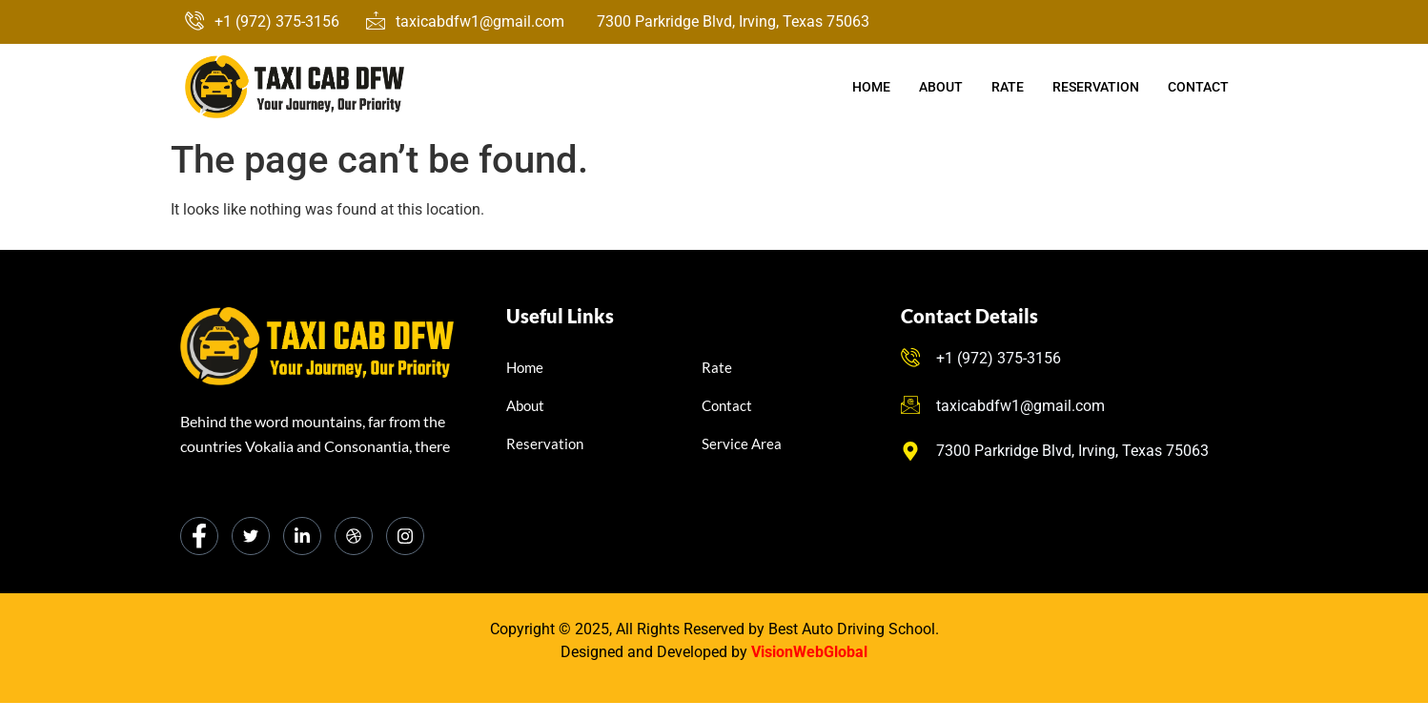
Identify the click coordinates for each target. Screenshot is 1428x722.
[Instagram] (405, 536)
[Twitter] (251, 536)
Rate (1007, 86)
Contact (1198, 86)
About (941, 86)
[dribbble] (354, 536)
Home (871, 86)
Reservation (1095, 86)
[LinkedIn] (302, 536)
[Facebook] (199, 536)
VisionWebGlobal (809, 652)
